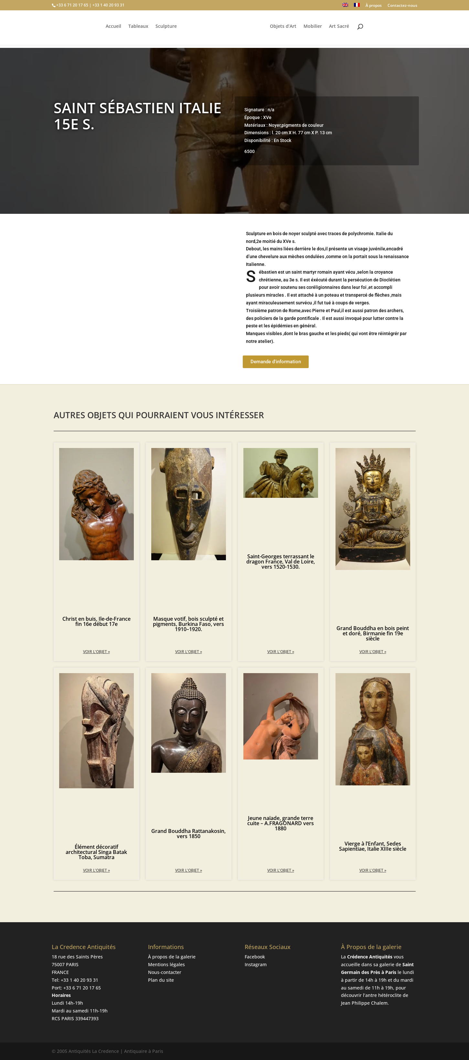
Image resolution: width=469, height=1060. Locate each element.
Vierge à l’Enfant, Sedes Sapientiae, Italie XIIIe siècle (372, 846)
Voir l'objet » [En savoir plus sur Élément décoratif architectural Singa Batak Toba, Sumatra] (96, 870)
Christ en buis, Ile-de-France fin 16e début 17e (96, 621)
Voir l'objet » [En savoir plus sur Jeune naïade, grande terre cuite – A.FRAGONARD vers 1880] (280, 870)
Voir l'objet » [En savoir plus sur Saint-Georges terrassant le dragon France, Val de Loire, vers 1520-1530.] (280, 651)
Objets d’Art (284, 29)
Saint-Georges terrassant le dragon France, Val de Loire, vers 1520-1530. (280, 561)
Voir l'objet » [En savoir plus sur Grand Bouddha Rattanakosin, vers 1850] (188, 870)
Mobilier (313, 29)
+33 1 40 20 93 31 (79, 980)
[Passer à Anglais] (345, 6)
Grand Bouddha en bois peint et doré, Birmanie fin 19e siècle (372, 633)
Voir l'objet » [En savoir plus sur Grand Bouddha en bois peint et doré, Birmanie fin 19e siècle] (372, 651)
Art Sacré (340, 29)
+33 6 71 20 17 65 (82, 988)
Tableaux (137, 29)
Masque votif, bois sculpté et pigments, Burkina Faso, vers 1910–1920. (188, 624)
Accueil (112, 29)
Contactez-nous (402, 6)
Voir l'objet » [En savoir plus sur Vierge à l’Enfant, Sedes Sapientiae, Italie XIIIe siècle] (372, 870)
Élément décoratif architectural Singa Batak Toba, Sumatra (96, 852)
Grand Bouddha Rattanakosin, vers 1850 (188, 833)
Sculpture (165, 29)
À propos (374, 6)
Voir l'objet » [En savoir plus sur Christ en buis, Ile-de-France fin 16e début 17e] (96, 651)
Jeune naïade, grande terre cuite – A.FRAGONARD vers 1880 (280, 823)
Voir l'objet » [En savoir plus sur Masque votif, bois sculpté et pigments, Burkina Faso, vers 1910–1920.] (188, 651)
